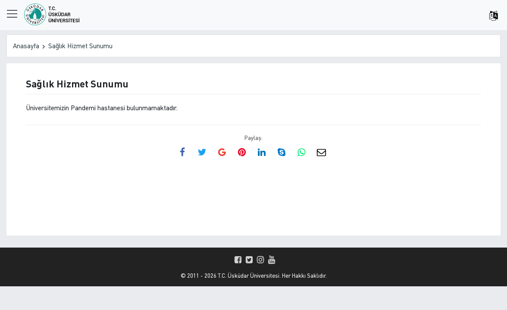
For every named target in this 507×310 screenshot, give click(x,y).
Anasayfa (26, 46)
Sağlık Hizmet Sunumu (80, 46)
